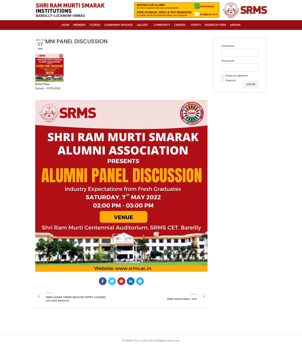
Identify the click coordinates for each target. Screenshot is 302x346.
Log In (250, 84)
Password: (227, 60)
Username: (228, 45)
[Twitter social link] (112, 281)
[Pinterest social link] (121, 281)
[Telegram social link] (140, 281)
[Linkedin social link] (131, 281)
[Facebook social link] (103, 281)
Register (230, 80)
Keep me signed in (237, 75)
